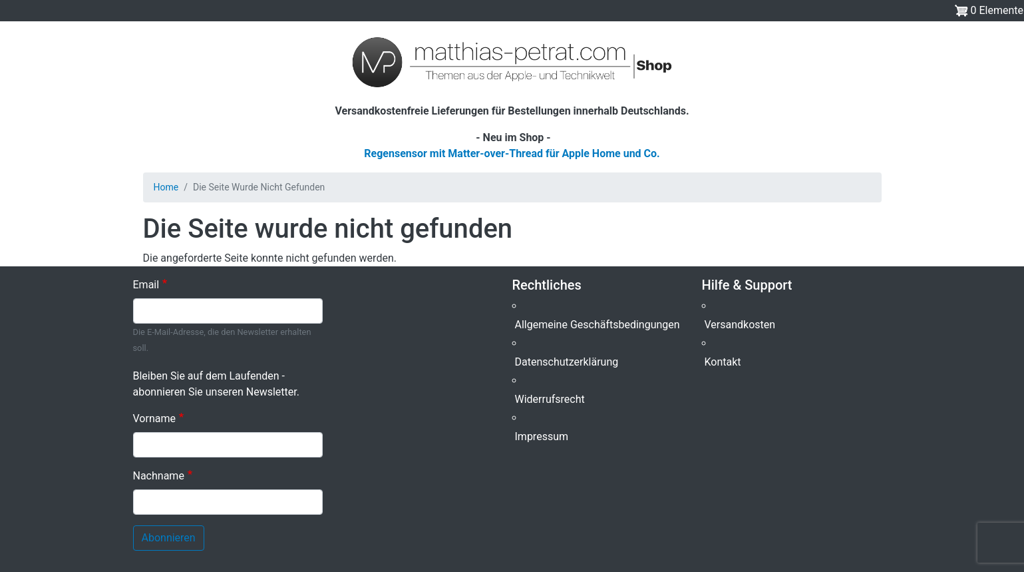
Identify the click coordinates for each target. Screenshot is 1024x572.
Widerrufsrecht (550, 399)
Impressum (542, 436)
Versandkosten (740, 324)
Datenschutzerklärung (567, 362)
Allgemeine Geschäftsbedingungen (597, 324)
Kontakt (723, 362)
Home (166, 187)
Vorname (154, 418)
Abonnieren (169, 537)
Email (146, 284)
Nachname (158, 475)
